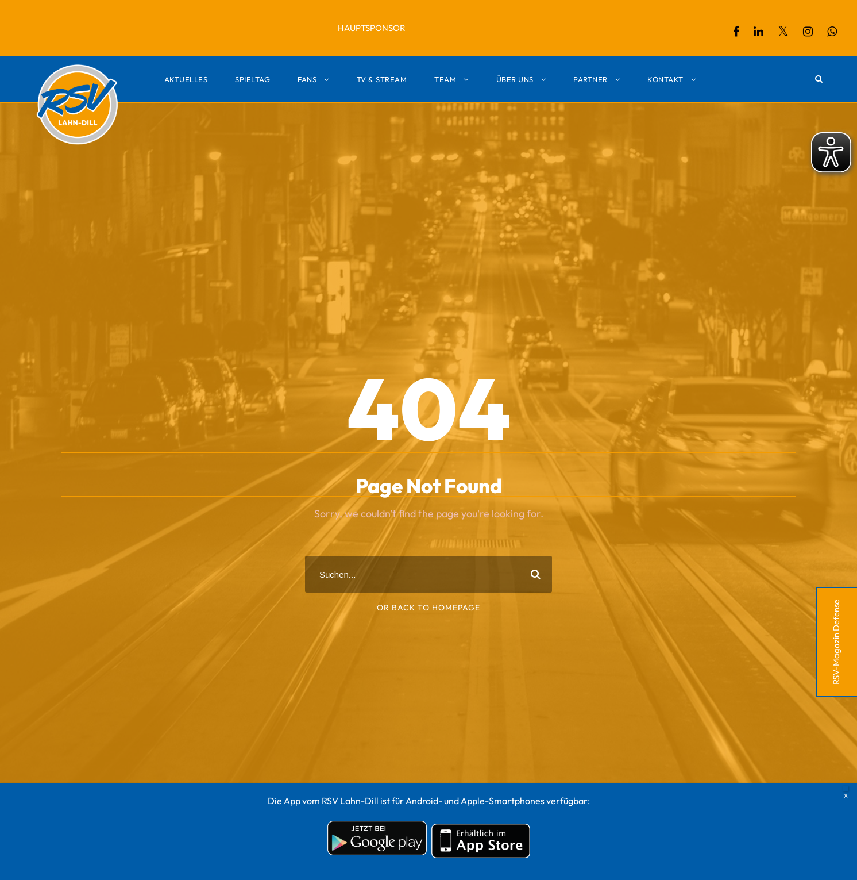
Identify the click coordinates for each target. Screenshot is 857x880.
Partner (590, 79)
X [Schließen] (845, 788)
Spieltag (252, 79)
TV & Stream (382, 79)
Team (445, 79)
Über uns (515, 79)
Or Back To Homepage (428, 607)
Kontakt (665, 79)
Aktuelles (186, 79)
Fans (307, 79)
